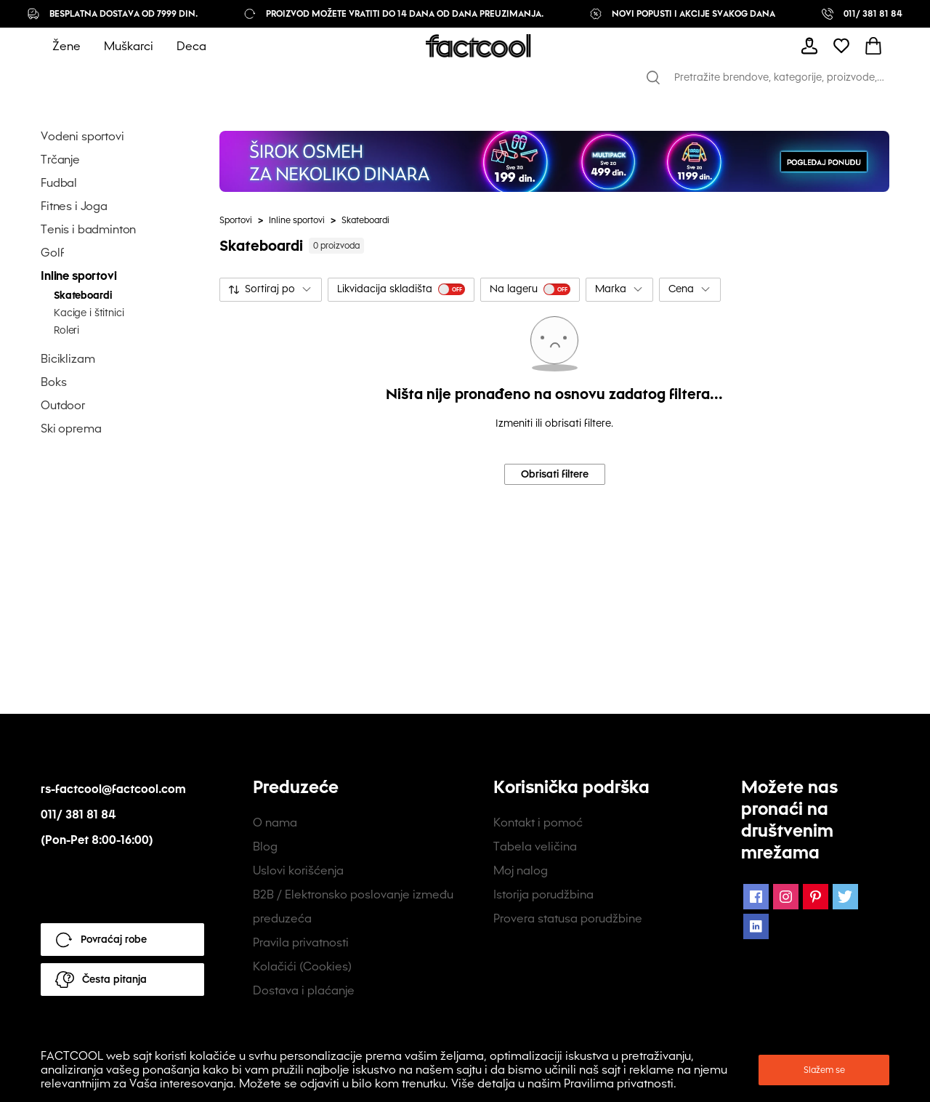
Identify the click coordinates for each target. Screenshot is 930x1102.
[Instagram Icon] (786, 897)
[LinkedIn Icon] (756, 926)
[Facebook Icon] (756, 897)
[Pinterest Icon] (815, 897)
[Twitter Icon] (845, 897)
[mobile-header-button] (809, 46)
